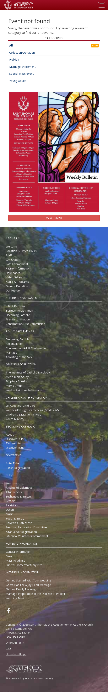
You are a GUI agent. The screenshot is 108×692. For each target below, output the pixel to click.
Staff (9, 255)
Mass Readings (15, 560)
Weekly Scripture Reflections (24, 390)
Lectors (10, 501)
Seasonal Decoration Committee (26, 527)
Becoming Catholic (18, 315)
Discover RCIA (15, 439)
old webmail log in (16, 654)
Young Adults (17, 81)
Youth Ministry (15, 419)
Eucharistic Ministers (19, 496)
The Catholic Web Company (39, 678)
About (10, 434)
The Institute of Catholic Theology (28, 372)
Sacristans (12, 505)
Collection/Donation (22, 52)
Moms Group (14, 386)
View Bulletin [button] (54, 218)
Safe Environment (17, 264)
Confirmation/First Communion (25, 324)
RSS (95, 45)
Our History (13, 290)
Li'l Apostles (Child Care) (21, 405)
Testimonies (14, 443)
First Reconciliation (18, 319)
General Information (18, 551)
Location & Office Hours (21, 251)
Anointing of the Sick (19, 357)
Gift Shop (12, 260)
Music (9, 514)
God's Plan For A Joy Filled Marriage (28, 585)
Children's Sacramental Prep (23, 414)
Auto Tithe (12, 463)
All (11, 45)
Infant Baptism (15, 306)
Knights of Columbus (19, 487)
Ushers (10, 509)
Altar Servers (14, 492)
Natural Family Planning (21, 589)
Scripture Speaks (16, 381)
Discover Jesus (15, 448)
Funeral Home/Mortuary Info (24, 565)
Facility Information (18, 268)
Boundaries (13, 273)
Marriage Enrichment (22, 66)
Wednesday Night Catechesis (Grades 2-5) (33, 410)
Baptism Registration (19, 310)
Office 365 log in (15, 642)
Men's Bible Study (17, 377)
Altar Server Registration (21, 532)
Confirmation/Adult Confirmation (26, 348)
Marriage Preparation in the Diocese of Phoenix (36, 594)
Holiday (14, 59)
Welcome (12, 246)
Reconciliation (14, 344)
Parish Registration (18, 468)
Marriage (11, 352)
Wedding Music (15, 598)
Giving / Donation (17, 286)
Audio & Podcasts (17, 282)
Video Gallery (14, 277)
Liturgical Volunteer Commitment (27, 536)
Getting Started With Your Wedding (28, 580)
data (8, 648)
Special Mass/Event (21, 73)
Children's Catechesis (19, 523)
